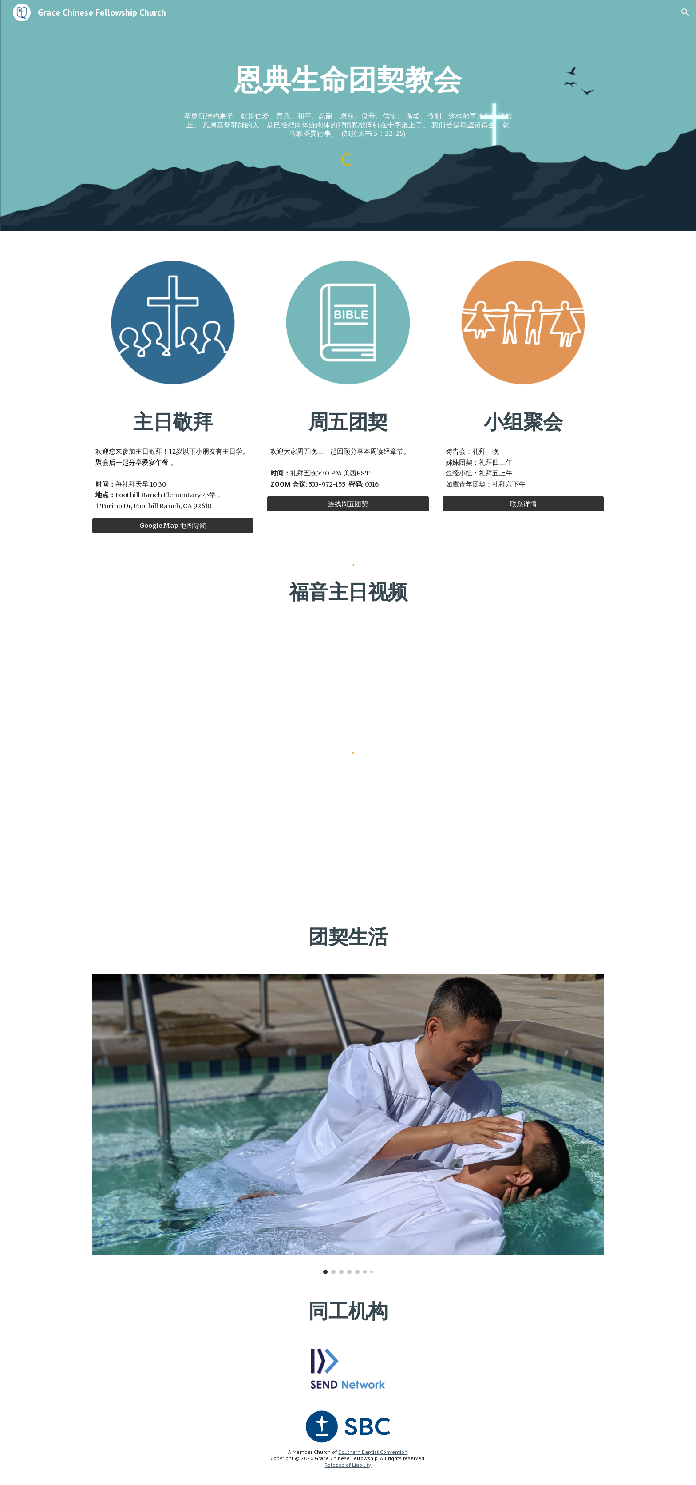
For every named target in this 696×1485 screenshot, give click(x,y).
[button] (685, 12)
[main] (348, 100)
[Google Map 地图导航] (172, 525)
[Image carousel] (348, 1124)
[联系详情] (523, 504)
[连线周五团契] (347, 504)
